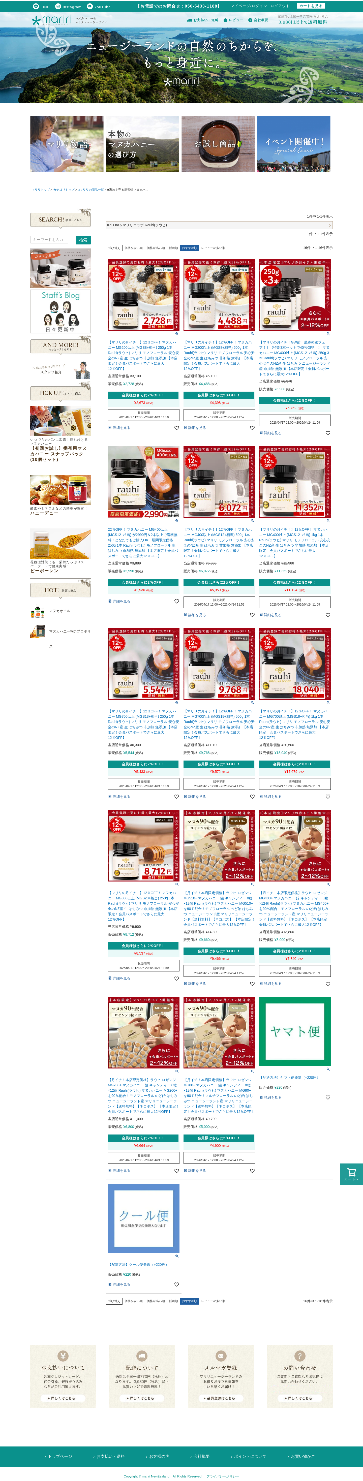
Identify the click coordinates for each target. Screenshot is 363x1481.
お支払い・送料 (203, 20)
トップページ (60, 1456)
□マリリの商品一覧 (91, 190)
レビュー (233, 20)
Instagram (68, 7)
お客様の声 (159, 1456)
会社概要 (258, 20)
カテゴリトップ (63, 190)
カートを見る (311, 6)
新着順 (173, 248)
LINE (41, 7)
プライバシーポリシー (222, 1476)
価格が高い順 (156, 248)
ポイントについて (250, 1456)
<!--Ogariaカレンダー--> (60, 739)
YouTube (99, 7)
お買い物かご (303, 1456)
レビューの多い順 (213, 248)
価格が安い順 (134, 248)
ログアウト (280, 6)
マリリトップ (41, 190)
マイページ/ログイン (249, 6)
